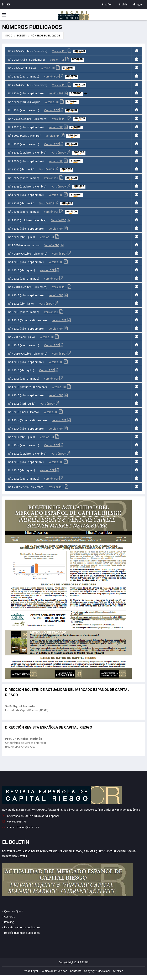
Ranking (9, 922)
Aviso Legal (31, 971)
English (123, 4)
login (137, 4)
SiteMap (118, 971)
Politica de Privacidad (54, 971)
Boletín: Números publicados (22, 933)
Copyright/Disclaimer (97, 971)
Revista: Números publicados (22, 927)
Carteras (9, 916)
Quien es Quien (13, 911)
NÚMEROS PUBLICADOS (45, 35)
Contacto (76, 971)
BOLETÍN (22, 35)
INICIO (8, 35)
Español (106, 4)
